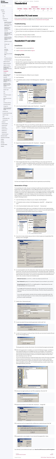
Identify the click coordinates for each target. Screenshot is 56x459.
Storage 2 (43, 8)
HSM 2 (30, 8)
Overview (5, 20)
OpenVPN (6, 30)
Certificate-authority (8, 58)
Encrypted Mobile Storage (7, 113)
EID (5, 56)
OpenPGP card (5, 18)
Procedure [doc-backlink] (18, 72)
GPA (25, 36)
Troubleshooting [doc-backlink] (20, 24)
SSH (5, 45)
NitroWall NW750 (4, 144)
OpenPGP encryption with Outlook (8, 25)
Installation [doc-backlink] (18, 45)
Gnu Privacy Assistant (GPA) (8, 54)
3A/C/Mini (19, 8)
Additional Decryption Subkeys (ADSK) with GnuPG (7, 108)
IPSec (5, 47)
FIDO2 (4, 13)
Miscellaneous (5, 120)
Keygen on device (6, 65)
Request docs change (50, 457)
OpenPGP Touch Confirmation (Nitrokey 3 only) (7, 28)
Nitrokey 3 (3, 121)
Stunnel (5, 52)
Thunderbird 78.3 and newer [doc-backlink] (26, 15)
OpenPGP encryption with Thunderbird (8, 23)
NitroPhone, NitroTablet (5, 137)
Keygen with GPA (6, 61)
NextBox (2, 139)
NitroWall (2, 142)
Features (3, 11)
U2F (3, 15)
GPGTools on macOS (8, 41)
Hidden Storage (5, 114)
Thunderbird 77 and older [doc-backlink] (25, 41)
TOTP (4, 16)
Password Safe (5, 111)
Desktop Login (6, 44)
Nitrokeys (2, 9)
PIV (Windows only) (6, 118)
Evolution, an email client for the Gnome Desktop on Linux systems (8, 38)
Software (2, 146)
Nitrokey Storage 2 (5, 134)
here (33, 48)
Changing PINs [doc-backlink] (19, 54)
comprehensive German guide (42, 19)
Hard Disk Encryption (6, 50)
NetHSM (2, 141)
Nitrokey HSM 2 (4, 128)
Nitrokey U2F (4, 127)
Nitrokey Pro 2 (4, 130)
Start (48, 8)
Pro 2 (34, 8)
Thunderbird (5, 71)
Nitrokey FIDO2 (4, 125)
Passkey (25, 8)
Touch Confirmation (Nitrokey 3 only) (7, 75)
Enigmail (33, 50)
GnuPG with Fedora (7, 59)
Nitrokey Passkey (5, 123)
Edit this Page (43, 457)
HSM (3, 116)
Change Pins (5, 106)
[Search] (6, 6)
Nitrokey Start (4, 132)
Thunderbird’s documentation (21, 19)
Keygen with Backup (7, 63)
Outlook (4, 72)
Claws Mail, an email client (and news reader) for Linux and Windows (8, 34)
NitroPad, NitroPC (4, 135)
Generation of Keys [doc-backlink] (21, 185)
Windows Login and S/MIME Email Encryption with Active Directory (7, 68)
